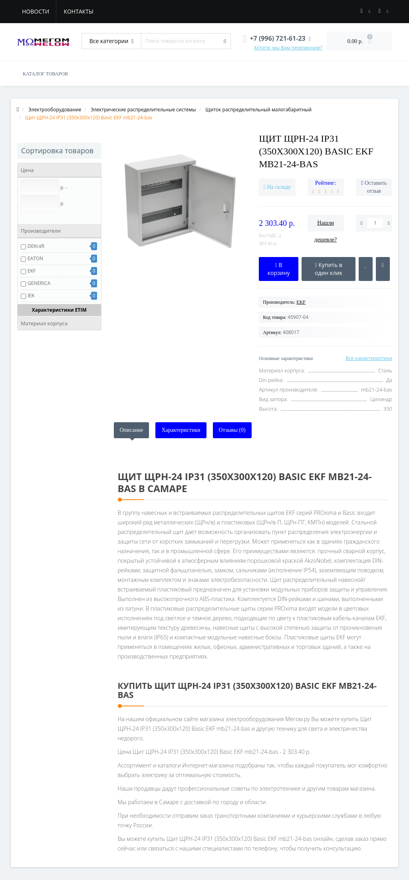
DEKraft (36, 246)
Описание (131, 430)
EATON (35, 258)
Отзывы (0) (232, 430)
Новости (35, 11)
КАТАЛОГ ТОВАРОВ (45, 74)
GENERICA (39, 283)
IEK (31, 295)
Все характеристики (368, 358)
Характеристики (180, 430)
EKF (32, 270)
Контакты (78, 11)
